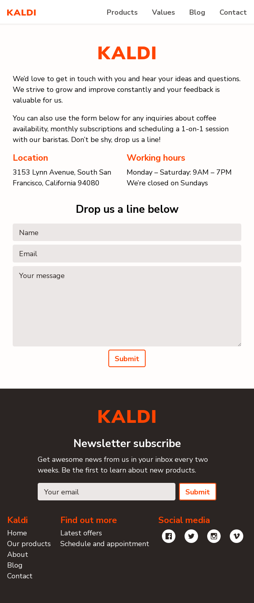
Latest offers (81, 533)
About (17, 554)
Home (17, 533)
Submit (127, 359)
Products (122, 12)
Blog (197, 12)
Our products (29, 544)
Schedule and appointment (104, 544)
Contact (233, 12)
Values (163, 12)
